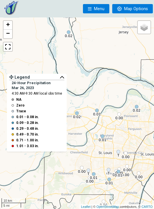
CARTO (147, 206)
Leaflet (85, 206)
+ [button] (8, 25)
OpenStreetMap (107, 206)
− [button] (8, 34)
